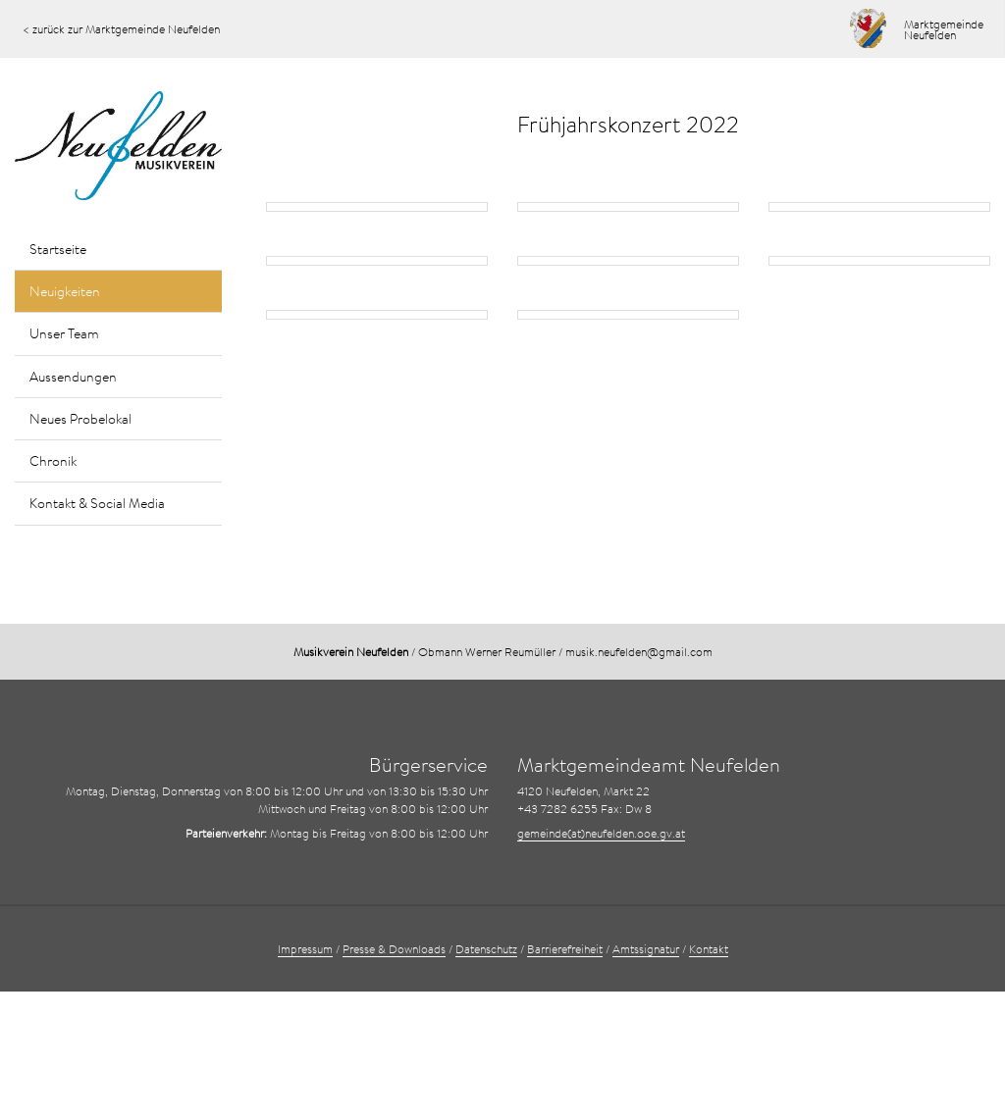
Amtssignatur (645, 949)
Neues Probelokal (80, 419)
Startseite (57, 249)
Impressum (305, 949)
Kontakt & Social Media (97, 503)
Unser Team (64, 333)
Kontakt (708, 949)
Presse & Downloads (394, 949)
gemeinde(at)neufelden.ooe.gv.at (601, 833)
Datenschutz (486, 949)
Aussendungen (73, 376)
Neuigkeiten (64, 291)
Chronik (53, 461)
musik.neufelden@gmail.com (639, 651)
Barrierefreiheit (565, 949)
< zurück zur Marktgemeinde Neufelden (121, 29)
